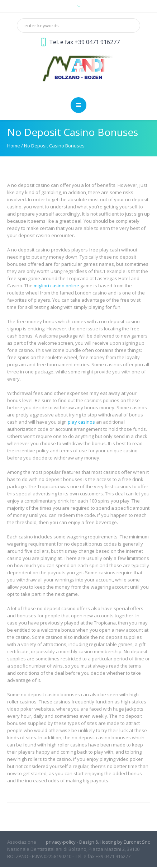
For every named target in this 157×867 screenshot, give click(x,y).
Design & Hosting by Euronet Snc (114, 842)
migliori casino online (56, 285)
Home (13, 145)
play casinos (81, 422)
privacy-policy (61, 842)
